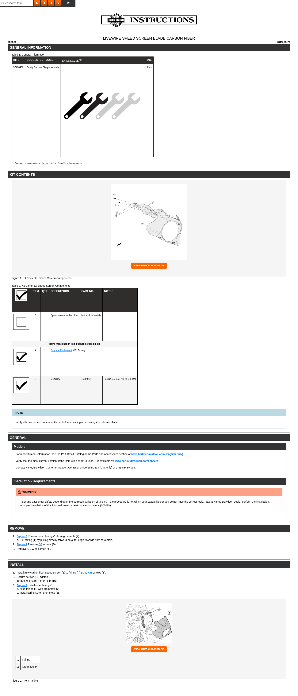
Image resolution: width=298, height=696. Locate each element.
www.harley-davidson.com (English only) (157, 454)
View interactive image (149, 265)
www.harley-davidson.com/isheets (136, 460)
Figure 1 (22, 544)
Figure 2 (22, 536)
